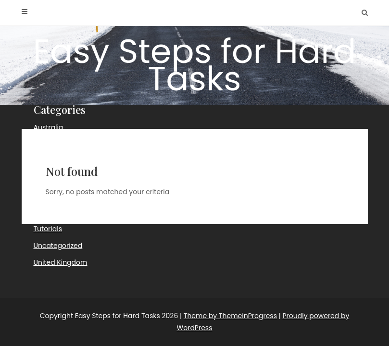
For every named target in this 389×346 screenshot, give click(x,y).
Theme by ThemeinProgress (230, 316)
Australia (48, 127)
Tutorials (48, 229)
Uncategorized (58, 245)
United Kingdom (61, 262)
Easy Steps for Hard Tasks (194, 64)
